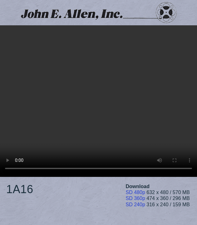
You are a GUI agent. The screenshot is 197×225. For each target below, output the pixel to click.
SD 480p (135, 192)
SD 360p (135, 198)
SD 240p (135, 204)
